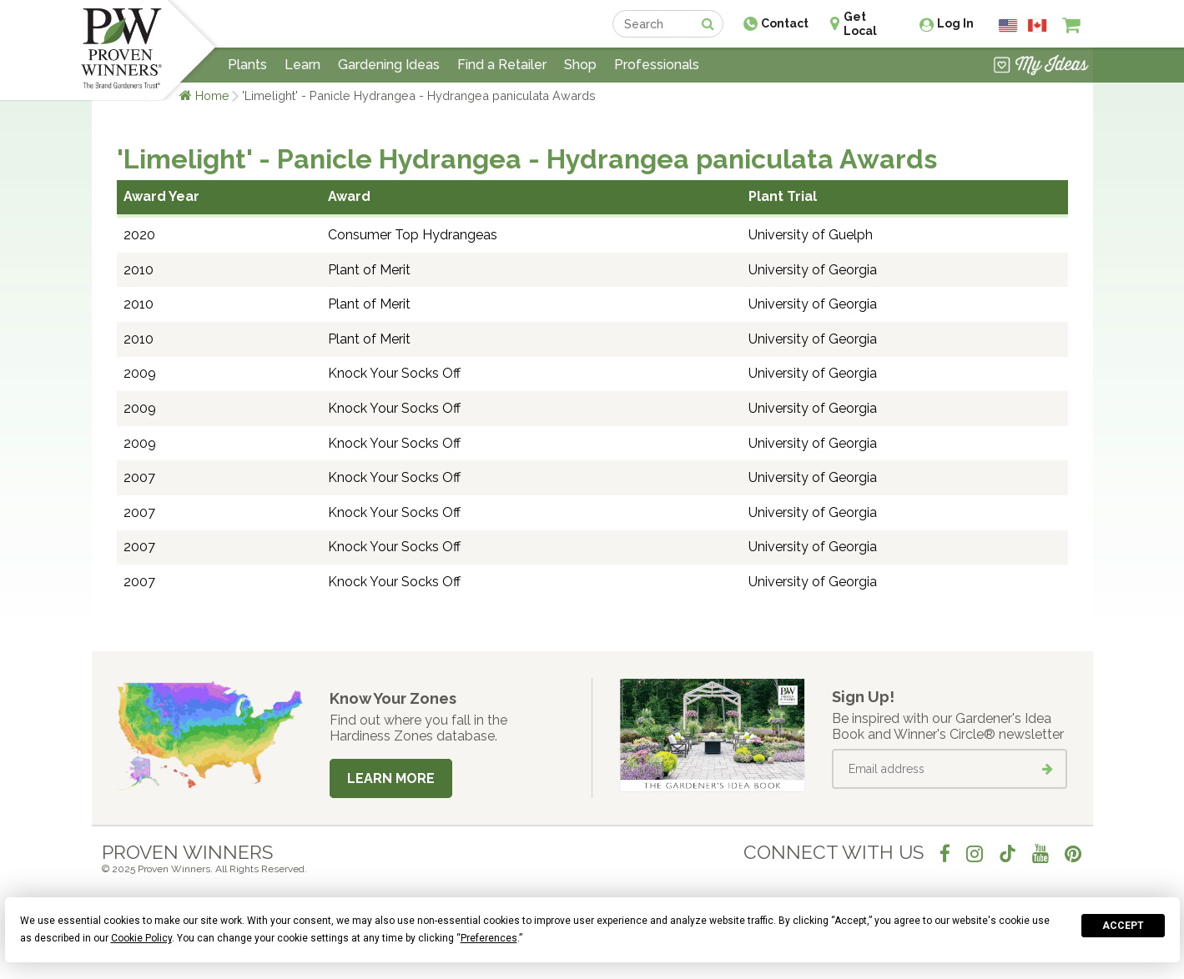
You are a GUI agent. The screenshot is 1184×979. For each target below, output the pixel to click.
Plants (247, 65)
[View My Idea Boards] (1041, 66)
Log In (955, 23)
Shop (580, 65)
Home (212, 95)
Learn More (391, 778)
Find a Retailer (502, 65)
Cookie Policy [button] (141, 938)
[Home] (121, 50)
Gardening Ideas (389, 65)
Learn (302, 65)
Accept (1123, 925)
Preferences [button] (489, 938)
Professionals (656, 65)
